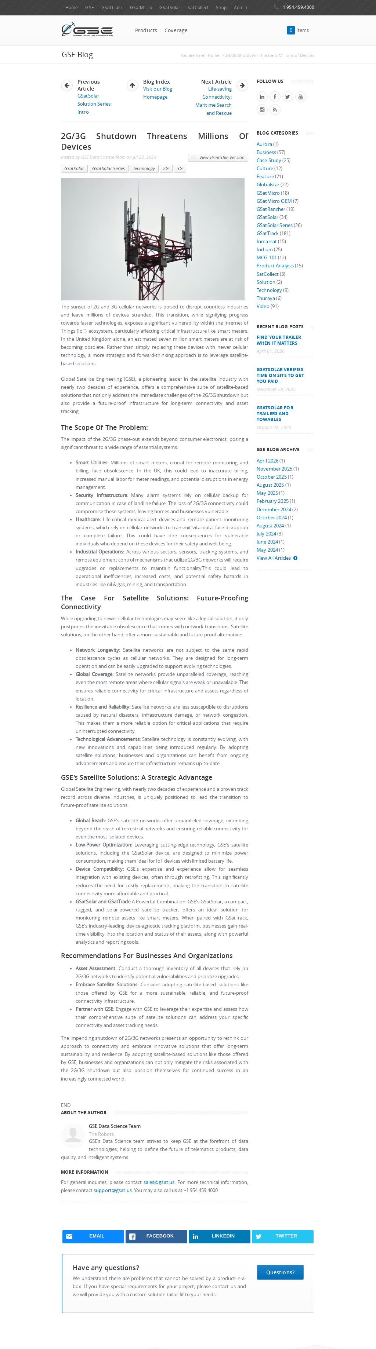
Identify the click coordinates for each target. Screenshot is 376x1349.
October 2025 (272, 477)
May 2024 (267, 550)
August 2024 (270, 526)
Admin (240, 7)
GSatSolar (169, 7)
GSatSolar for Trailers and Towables (275, 413)
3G (179, 168)
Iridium (265, 249)
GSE (89, 7)
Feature (265, 176)
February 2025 (273, 501)
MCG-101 (267, 258)
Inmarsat (267, 241)
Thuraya (266, 298)
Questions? (280, 1272)
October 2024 (272, 518)
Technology (144, 168)
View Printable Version (218, 157)
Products (146, 30)
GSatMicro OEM (274, 201)
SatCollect (198, 7)
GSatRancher (271, 209)
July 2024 (266, 534)
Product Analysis (275, 266)
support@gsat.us (113, 1190)
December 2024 (274, 510)
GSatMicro (141, 7)
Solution (266, 282)
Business (266, 152)
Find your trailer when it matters (279, 340)
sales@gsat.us (159, 1182)
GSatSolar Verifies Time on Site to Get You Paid (280, 375)
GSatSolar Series (108, 168)
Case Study (269, 160)
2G (166, 168)
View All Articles (277, 558)
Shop (221, 7)
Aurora (264, 144)
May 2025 (267, 493)
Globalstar (268, 185)
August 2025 (270, 485)
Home (71, 7)
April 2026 (267, 461)
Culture (265, 168)
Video (263, 306)
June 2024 (267, 542)
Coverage (176, 30)
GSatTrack (112, 7)
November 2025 (274, 469)
